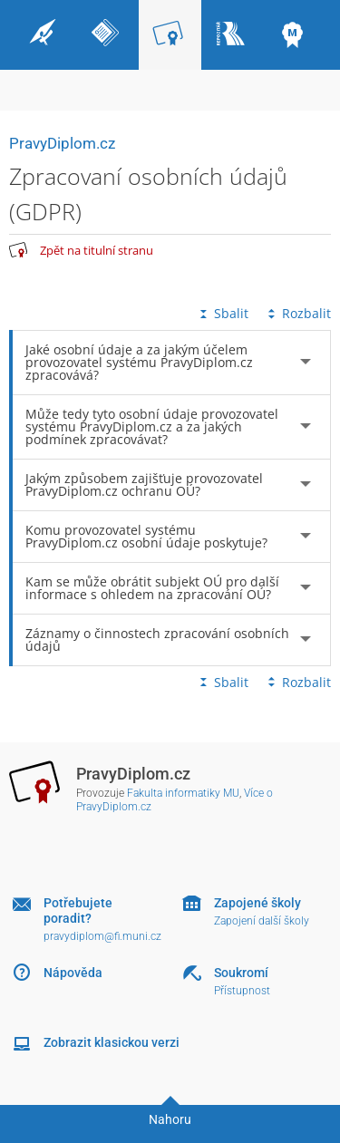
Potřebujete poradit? (78, 910)
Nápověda (73, 972)
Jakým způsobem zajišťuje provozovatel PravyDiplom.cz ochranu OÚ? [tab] (144, 484)
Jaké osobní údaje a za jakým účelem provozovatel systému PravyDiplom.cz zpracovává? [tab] (139, 362)
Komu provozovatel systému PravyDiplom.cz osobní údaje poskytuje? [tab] (146, 536)
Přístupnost (242, 990)
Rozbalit (297, 313)
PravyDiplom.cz (62, 143)
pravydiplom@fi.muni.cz (102, 936)
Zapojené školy (257, 903)
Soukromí (241, 972)
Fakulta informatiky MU (183, 793)
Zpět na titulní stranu (96, 250)
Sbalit (222, 313)
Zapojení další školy (261, 921)
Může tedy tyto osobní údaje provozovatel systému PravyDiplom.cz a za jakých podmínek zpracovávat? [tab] (151, 426)
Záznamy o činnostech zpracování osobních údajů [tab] (157, 639)
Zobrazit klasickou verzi (112, 1042)
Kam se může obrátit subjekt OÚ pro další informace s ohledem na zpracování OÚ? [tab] (152, 588)
